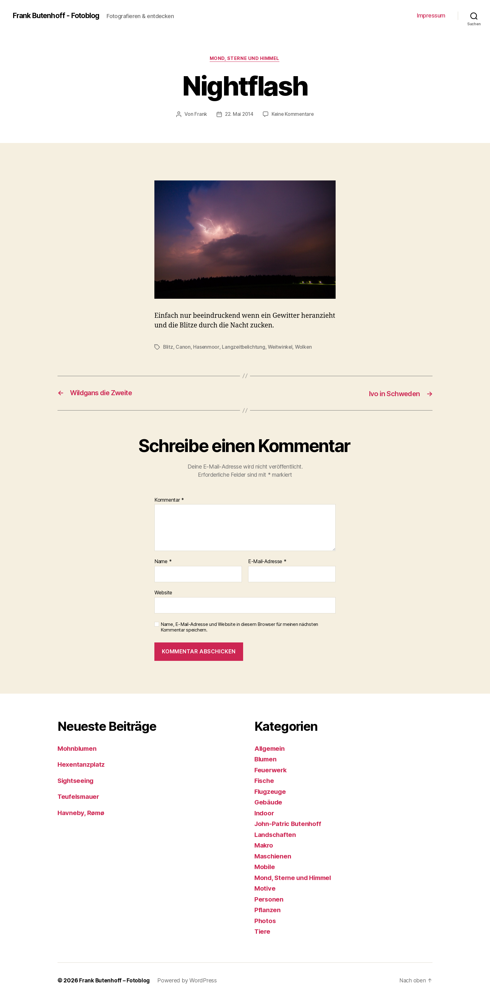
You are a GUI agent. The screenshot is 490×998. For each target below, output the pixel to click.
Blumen (266, 759)
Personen (269, 899)
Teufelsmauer (80, 797)
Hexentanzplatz (82, 765)
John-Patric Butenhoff (288, 824)
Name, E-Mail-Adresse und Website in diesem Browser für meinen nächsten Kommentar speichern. (239, 627)
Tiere (262, 932)
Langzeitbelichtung (244, 347)
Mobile (265, 867)
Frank (199, 114)
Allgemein (270, 748)
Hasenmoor (206, 347)
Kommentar (169, 500)
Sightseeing (77, 780)
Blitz (168, 347)
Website (163, 593)
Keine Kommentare (293, 114)
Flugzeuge (271, 791)
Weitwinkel (281, 347)
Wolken (305, 347)
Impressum (431, 15)
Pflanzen (267, 910)
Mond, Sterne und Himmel (245, 59)
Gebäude (268, 802)
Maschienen (273, 856)
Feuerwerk (271, 770)
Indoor (264, 813)
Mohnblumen (78, 748)
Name (163, 562)
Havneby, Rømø (81, 813)
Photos (265, 921)
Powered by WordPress (188, 980)
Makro (264, 845)
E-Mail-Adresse (267, 562)
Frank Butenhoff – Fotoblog (115, 980)
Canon (183, 347)
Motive (265, 888)
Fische (264, 781)
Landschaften (275, 834)
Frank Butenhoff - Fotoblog (58, 15)
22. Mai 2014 (238, 114)
